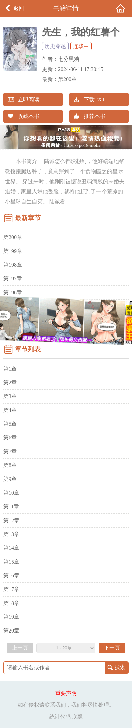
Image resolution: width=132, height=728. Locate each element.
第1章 (10, 369)
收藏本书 (28, 116)
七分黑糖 (68, 59)
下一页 (112, 648)
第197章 (12, 278)
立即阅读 (28, 99)
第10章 (11, 493)
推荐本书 (94, 116)
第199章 (12, 251)
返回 (18, 8)
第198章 (12, 265)
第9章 (10, 479)
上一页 (20, 648)
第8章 (10, 465)
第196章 (12, 292)
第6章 (10, 437)
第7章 (10, 451)
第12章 (11, 520)
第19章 (11, 617)
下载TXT (94, 99)
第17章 (11, 589)
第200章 (67, 79)
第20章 (11, 631)
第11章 (11, 506)
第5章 (10, 424)
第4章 (10, 410)
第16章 (11, 575)
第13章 (11, 534)
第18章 (11, 603)
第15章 (11, 562)
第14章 (11, 548)
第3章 (10, 396)
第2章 (10, 382)
